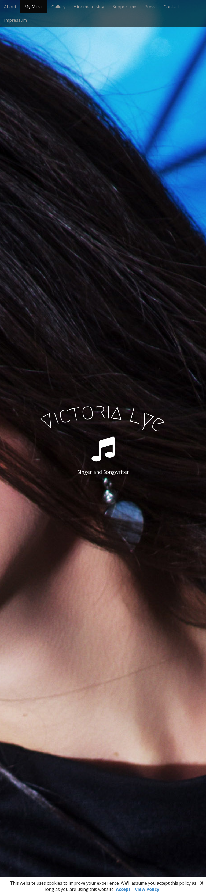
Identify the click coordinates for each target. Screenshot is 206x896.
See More (103, 494)
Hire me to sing (88, 7)
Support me (124, 7)
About (10, 7)
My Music (33, 7)
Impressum (15, 20)
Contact (171, 7)
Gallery (58, 7)
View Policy (147, 889)
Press (150, 7)
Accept (123, 889)
